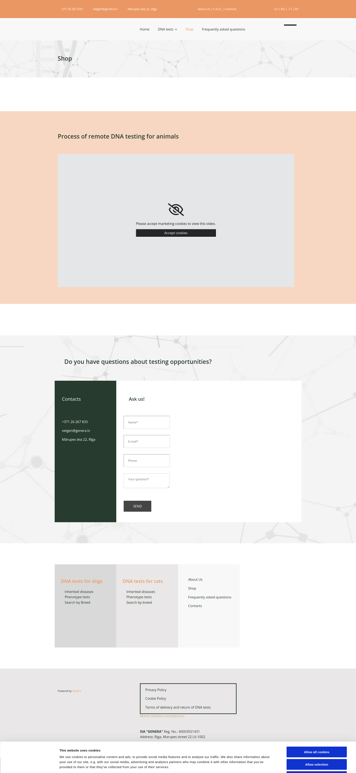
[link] (176, 209)
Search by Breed (77, 602)
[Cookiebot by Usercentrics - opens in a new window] (31, 765)
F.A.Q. (217, 9)
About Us (204, 9)
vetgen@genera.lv (102, 9)
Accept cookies (175, 233)
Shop (189, 29)
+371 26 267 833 (75, 421)
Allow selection (316, 748)
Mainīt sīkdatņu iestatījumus (162, 716)
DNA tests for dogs (82, 581)
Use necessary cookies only (316, 760)
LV (276, 9)
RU (283, 9)
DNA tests (165, 29)
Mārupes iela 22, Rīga (140, 9)
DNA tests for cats (143, 581)
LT (290, 9)
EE (296, 9)
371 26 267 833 (71, 9)
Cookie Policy (154, 698)
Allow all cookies (316, 736)
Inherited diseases (79, 591)
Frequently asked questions (223, 29)
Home (144, 29)
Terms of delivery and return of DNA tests (176, 707)
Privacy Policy (153, 690)
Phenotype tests (77, 597)
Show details (225, 764)
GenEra (76, 691)
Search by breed (139, 602)
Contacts (231, 9)
